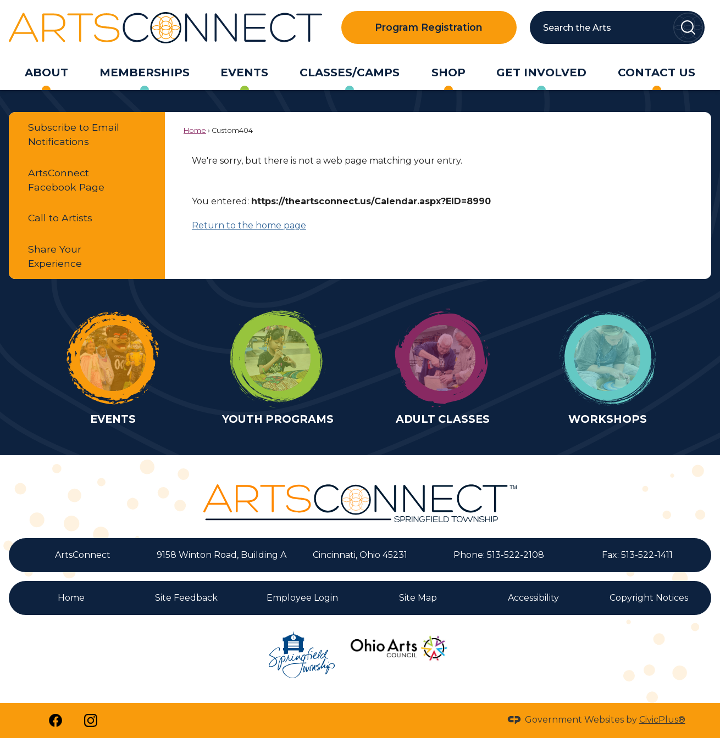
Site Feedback (186, 597)
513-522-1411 (647, 555)
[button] (688, 27)
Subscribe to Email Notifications (73, 134)
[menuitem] (46, 72)
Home (195, 130)
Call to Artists (60, 217)
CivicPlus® (662, 719)
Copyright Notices (649, 597)
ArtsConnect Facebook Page (66, 180)
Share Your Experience (55, 256)
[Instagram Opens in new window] (90, 720)
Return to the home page (249, 225)
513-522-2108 (515, 555)
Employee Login (302, 597)
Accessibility (533, 597)
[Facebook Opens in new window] (55, 720)
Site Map (418, 597)
